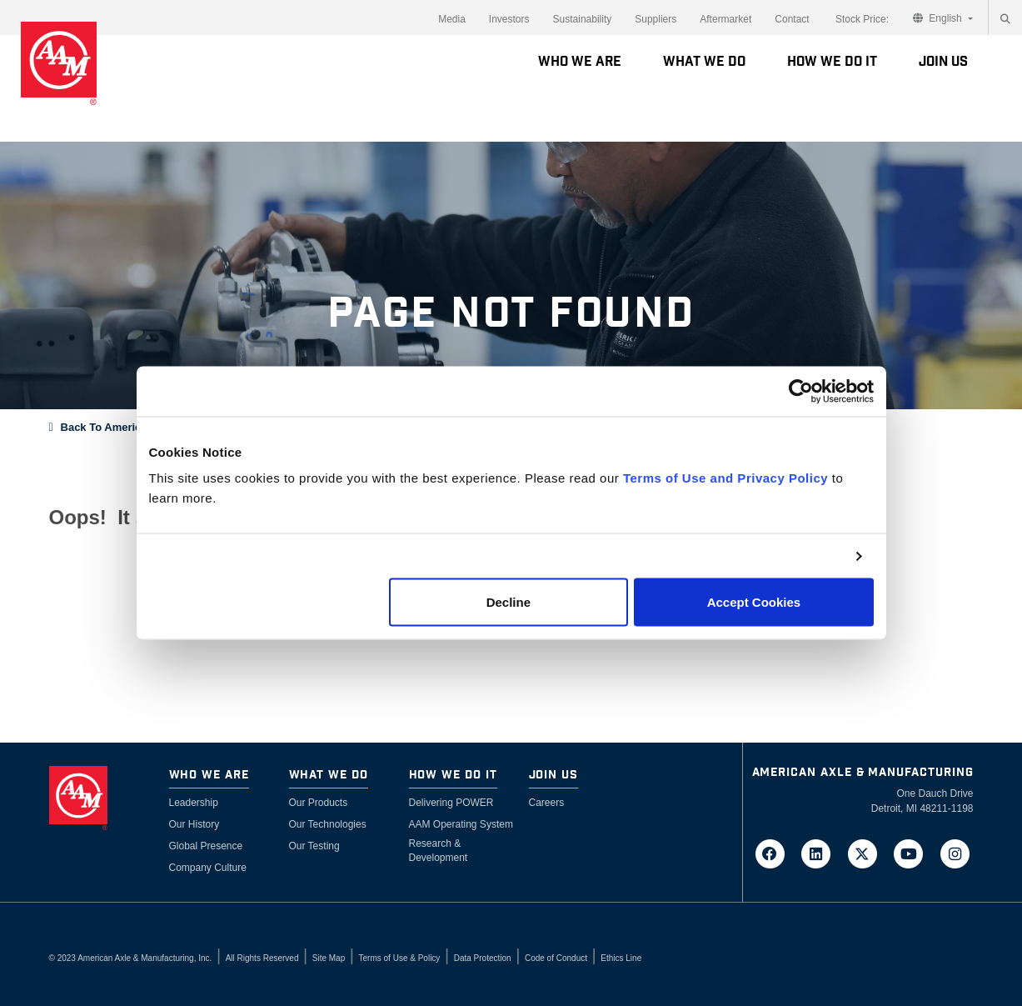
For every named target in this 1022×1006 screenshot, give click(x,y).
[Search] (1005, 19)
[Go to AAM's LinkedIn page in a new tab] (821, 852)
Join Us (943, 61)
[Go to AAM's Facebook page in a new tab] (774, 852)
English (939, 18)
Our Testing (314, 846)
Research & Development (438, 850)
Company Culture (208, 867)
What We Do (704, 61)
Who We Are (579, 61)
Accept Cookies (754, 602)
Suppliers (655, 19)
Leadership (193, 802)
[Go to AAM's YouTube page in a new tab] (913, 852)
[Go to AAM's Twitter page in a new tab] (867, 852)
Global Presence (206, 846)
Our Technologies (327, 824)
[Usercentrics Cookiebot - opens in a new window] (801, 390)
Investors (509, 19)
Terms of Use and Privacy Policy (725, 478)
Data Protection (482, 958)
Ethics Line (621, 958)
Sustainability (582, 19)
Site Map (328, 958)
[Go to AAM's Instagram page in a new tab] (955, 852)
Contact (792, 19)
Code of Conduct (556, 958)
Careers (547, 802)
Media (452, 19)
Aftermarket (725, 19)
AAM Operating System (461, 824)
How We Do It (832, 61)
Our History (194, 824)
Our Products (318, 802)
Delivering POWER (451, 802)
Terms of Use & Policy (400, 958)
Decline (508, 602)
